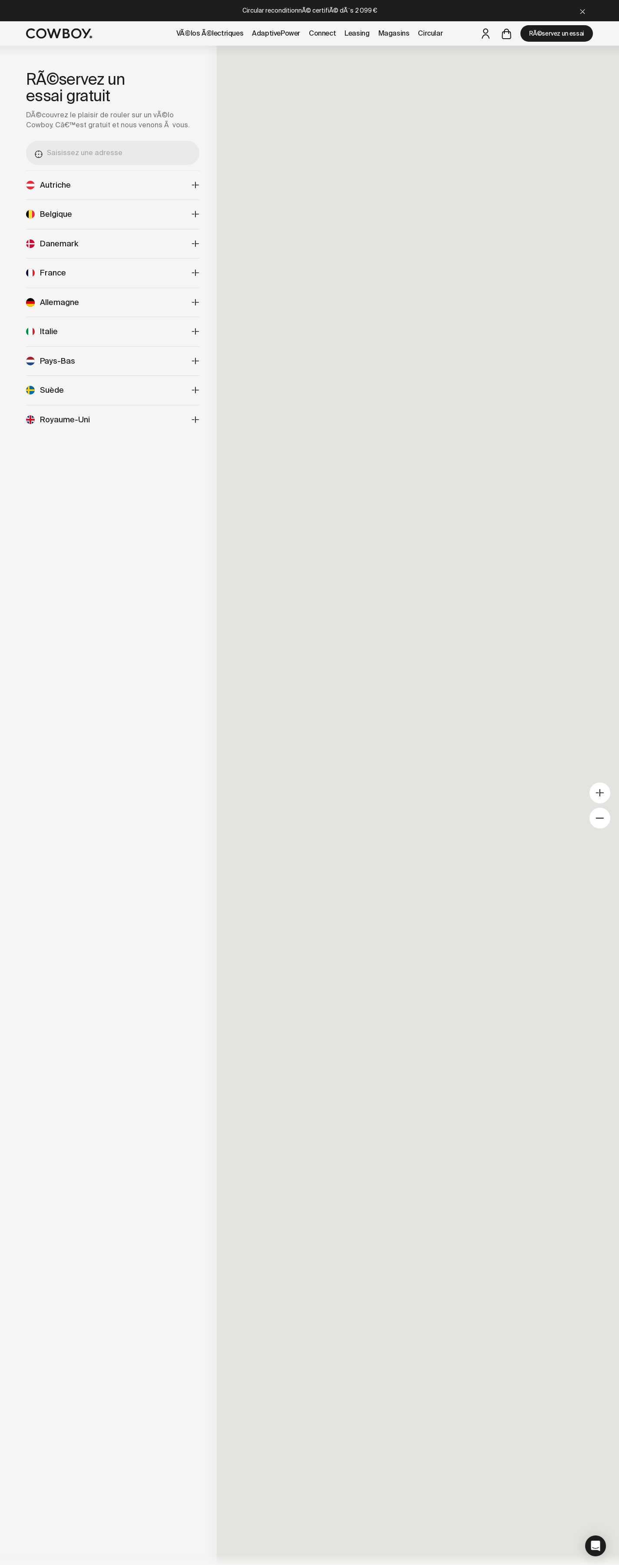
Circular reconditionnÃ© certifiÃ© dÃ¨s (309, 10)
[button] (595, 1545)
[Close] (582, 10)
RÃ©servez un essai (556, 33)
